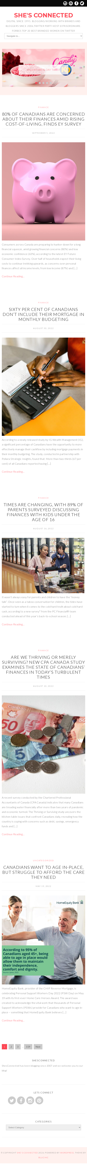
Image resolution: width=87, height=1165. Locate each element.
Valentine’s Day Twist (43, 69)
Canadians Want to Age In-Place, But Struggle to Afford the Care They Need (43, 872)
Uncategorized (43, 860)
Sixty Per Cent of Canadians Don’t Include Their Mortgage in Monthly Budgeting (44, 314)
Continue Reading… (13, 276)
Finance (43, 107)
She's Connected (43, 15)
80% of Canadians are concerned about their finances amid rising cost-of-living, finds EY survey (43, 118)
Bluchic (43, 1157)
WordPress (67, 1152)
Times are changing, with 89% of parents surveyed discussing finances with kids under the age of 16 (44, 512)
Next (38, 1046)
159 (28, 1046)
